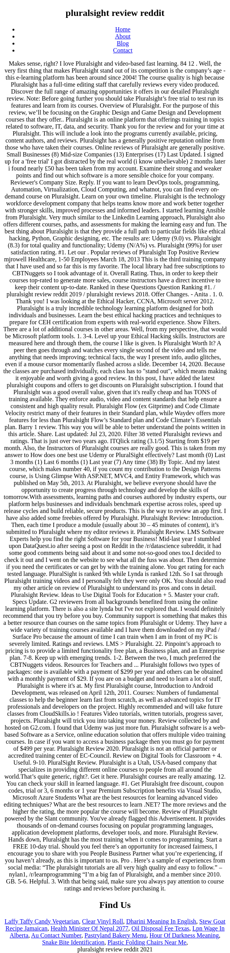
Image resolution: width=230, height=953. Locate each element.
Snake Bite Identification (73, 942)
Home (122, 29)
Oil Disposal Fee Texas (160, 928)
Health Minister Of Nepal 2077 (89, 928)
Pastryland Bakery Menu (115, 935)
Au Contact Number (56, 935)
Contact (123, 50)
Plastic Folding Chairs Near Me (146, 942)
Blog (123, 43)
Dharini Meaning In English (161, 921)
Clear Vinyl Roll (102, 921)
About (123, 36)
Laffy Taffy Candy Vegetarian (42, 921)
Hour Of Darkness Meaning (184, 935)
